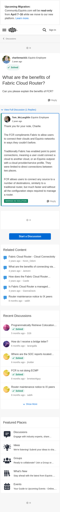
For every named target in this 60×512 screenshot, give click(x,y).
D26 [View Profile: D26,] (29, 333)
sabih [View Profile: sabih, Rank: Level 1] (27, 300)
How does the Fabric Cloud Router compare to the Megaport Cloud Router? (31, 276)
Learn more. (22, 18)
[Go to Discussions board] (7, 434)
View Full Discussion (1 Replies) (18, 109)
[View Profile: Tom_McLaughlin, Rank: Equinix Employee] (7, 119)
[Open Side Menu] (4, 30)
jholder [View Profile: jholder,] (30, 362)
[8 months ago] (18, 378)
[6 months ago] (18, 346)
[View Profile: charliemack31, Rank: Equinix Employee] (6, 59)
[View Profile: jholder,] (6, 356)
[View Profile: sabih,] (6, 389)
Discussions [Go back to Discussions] (9, 38)
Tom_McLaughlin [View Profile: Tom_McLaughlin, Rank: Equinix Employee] (21, 117)
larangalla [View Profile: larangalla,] (32, 346)
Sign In (52, 30)
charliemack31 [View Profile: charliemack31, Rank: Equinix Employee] (20, 57)
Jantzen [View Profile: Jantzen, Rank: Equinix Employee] (27, 271)
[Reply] (52, 100)
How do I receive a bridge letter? (29, 341)
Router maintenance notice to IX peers (30, 296)
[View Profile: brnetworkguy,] (6, 373)
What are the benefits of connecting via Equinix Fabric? (31, 266)
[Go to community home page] (13, 30)
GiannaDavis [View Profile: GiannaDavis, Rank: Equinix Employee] (29, 291)
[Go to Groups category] (7, 460)
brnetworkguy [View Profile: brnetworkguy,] (34, 378)
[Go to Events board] (7, 486)
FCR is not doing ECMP (24, 370)
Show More (30, 404)
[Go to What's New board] (7, 473)
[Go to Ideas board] (7, 447)
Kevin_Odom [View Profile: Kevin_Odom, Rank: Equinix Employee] (29, 261)
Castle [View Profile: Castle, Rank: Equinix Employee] (26, 281)
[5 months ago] (18, 333)
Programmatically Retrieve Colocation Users (32, 325)
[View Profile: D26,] (6, 327)
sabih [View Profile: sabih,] (29, 395)
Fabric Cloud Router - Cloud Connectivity (32, 256)
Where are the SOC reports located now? (31, 354)
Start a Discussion (30, 236)
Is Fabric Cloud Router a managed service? (28, 286)
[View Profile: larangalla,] (6, 344)
